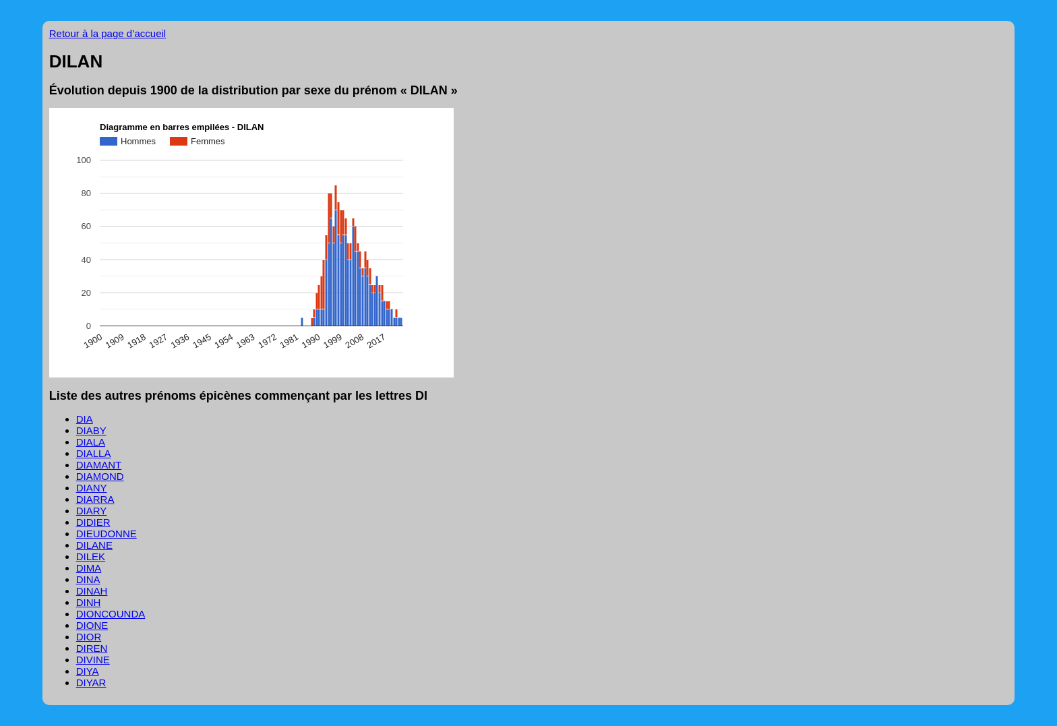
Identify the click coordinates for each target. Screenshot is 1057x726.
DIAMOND (100, 476)
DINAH (92, 591)
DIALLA (93, 453)
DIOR (89, 636)
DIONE (92, 625)
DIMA (89, 568)
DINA (88, 579)
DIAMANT (99, 465)
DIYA (87, 671)
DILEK (90, 556)
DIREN (92, 648)
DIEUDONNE (106, 533)
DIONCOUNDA (111, 613)
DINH (88, 602)
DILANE (94, 545)
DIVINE (93, 659)
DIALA (90, 442)
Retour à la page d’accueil (107, 33)
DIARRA (95, 499)
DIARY (91, 510)
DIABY (91, 430)
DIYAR (91, 682)
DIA (84, 419)
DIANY (91, 487)
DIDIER (93, 522)
